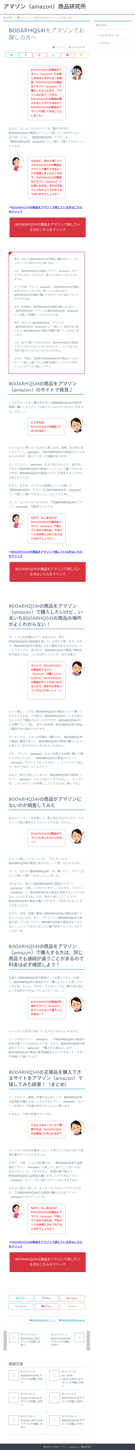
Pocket (46, 1306)
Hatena (21, 1306)
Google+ (73, 1298)
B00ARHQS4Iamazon (72, 1320)
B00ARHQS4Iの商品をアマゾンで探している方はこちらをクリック (47, 227)
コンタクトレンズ (109, 35)
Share (47, 1298)
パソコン (105, 43)
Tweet (21, 1298)
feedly (72, 1306)
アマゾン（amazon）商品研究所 (44, 7)
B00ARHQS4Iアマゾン (43, 1320)
